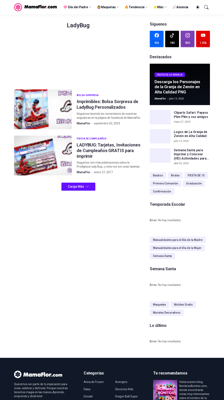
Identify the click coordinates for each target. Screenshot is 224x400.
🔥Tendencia (134, 7)
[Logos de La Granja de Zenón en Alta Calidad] (160, 136)
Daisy (87, 389)
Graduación (194, 183)
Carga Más (76, 186)
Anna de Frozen (94, 382)
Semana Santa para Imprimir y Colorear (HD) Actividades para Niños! (190, 154)
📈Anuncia (180, 7)
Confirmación (162, 191)
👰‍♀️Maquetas (106, 7)
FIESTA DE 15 (196, 175)
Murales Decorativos (166, 312)
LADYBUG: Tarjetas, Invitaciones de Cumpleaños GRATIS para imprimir (109, 150)
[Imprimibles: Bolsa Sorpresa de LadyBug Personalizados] (43, 109)
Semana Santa (162, 256)
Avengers (121, 382)
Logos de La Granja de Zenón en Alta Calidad (190, 134)
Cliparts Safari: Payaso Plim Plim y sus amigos (191, 115)
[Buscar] (206, 7)
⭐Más (158, 7)
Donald (88, 396)
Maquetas (159, 304)
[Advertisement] (78, 61)
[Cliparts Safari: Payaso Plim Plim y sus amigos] (160, 117)
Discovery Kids (124, 389)
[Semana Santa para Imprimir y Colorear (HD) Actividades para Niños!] (160, 155)
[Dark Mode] (197, 7)
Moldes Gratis (183, 304)
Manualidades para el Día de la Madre (178, 239)
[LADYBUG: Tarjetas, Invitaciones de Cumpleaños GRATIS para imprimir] (43, 155)
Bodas (175, 175)
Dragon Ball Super (126, 396)
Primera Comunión (165, 183)
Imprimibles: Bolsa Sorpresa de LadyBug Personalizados (107, 104)
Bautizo (158, 175)
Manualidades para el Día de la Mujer (177, 248)
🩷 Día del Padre (75, 7)
